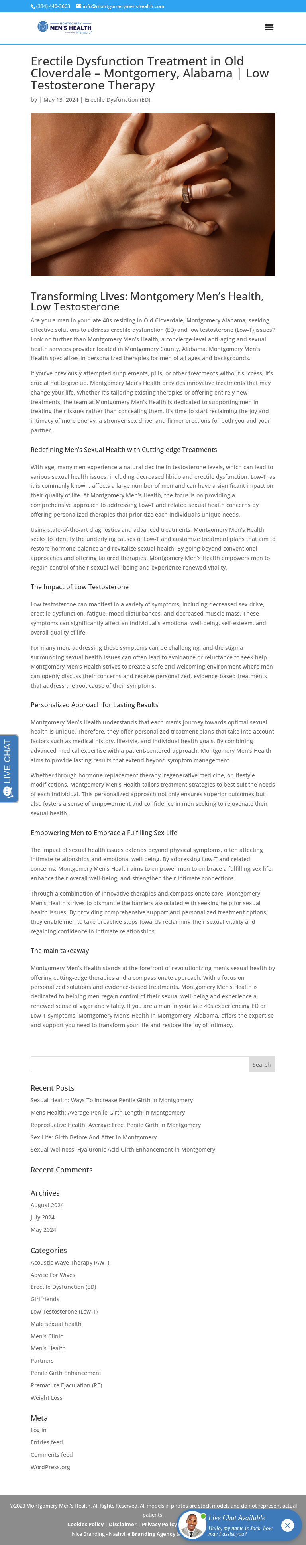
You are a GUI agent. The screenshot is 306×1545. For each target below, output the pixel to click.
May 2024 (43, 1229)
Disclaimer (123, 1524)
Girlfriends (45, 1299)
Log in (39, 1430)
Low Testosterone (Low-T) (64, 1311)
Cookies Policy (85, 1524)
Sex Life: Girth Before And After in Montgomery (94, 1137)
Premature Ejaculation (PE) (66, 1385)
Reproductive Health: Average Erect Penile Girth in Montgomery (116, 1125)
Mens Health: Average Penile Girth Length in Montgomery (108, 1112)
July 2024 (43, 1217)
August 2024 (47, 1205)
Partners (42, 1360)
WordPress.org (50, 1467)
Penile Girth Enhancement (66, 1373)
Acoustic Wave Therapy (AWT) (70, 1262)
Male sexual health (56, 1324)
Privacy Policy (159, 1524)
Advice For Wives (53, 1275)
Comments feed (52, 1454)
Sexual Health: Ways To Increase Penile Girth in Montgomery (112, 1100)
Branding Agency (153, 1533)
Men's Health (48, 1348)
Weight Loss (47, 1397)
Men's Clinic (47, 1336)
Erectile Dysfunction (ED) (117, 99)
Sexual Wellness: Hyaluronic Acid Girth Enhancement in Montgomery (123, 1149)
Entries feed (47, 1442)
